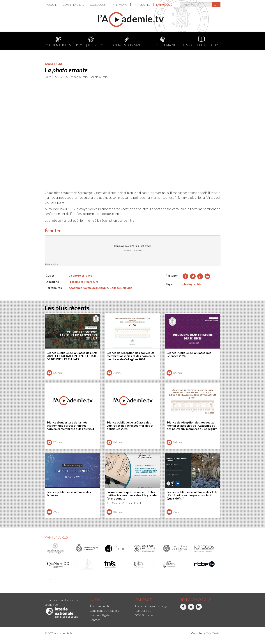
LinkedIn (198, 609)
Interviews (120, 4)
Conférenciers (73, 4)
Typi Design (213, 633)
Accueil (51, 4)
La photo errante (80, 275)
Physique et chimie (91, 42)
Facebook (183, 609)
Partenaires (142, 4)
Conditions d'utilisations (104, 610)
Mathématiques (58, 42)
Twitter (191, 609)
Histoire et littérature (201, 42)
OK (216, 4)
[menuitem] (53, 4)
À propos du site (100, 606)
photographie (191, 284)
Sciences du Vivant (127, 42)
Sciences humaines (162, 42)
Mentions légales (100, 615)
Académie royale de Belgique (88, 287)
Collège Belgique (120, 287)
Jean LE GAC (54, 64)
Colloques (98, 4)
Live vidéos (164, 4)
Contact (95, 619)
